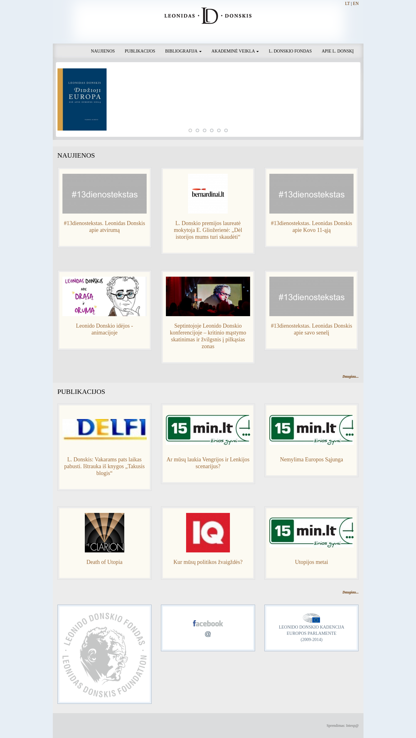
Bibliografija (183, 51)
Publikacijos (140, 51)
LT (347, 3)
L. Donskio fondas (290, 51)
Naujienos (103, 51)
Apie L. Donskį (338, 51)
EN (356, 3)
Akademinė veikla (235, 51)
